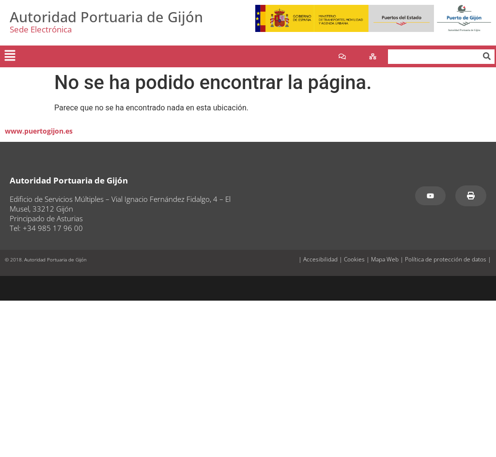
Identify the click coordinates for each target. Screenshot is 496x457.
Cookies (354, 259)
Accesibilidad (320, 259)
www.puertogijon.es (39, 131)
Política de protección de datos (445, 259)
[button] (9, 56)
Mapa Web (385, 259)
